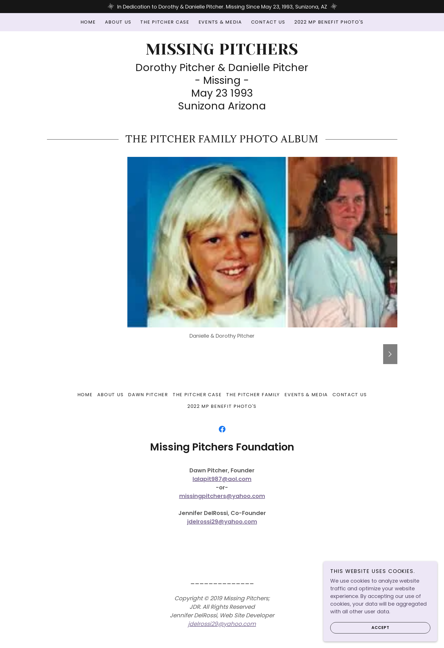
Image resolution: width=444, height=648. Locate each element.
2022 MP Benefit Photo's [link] (329, 22)
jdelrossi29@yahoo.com (222, 522)
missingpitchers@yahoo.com (222, 496)
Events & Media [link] (220, 22)
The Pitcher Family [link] (253, 394)
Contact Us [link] (268, 22)
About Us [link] (118, 22)
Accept (359, 627)
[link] (222, 52)
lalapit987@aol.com (222, 479)
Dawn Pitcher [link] (148, 394)
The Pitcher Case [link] (164, 22)
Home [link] (88, 22)
